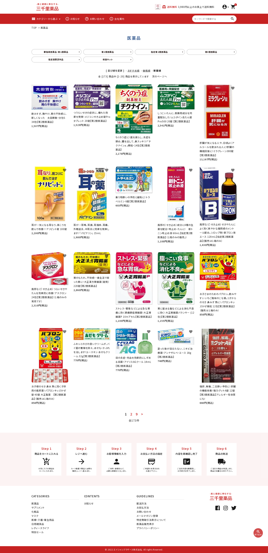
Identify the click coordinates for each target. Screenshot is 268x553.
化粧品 (35, 511)
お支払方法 (143, 507)
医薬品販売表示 (145, 524)
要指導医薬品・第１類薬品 (56, 51)
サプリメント (37, 507)
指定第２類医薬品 (159, 51)
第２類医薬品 (108, 51)
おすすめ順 (134, 70)
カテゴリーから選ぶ (44, 19)
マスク (34, 515)
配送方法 (142, 503)
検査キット (108, 59)
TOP (34, 27)
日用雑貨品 (37, 524)
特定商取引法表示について (151, 520)
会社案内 (116, 19)
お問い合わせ (94, 19)
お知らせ (72, 19)
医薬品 (44, 27)
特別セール (37, 532)
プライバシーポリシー (148, 528)
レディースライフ (40, 528)
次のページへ (159, 76)
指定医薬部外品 (56, 59)
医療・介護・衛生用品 (42, 520)
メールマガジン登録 (147, 515)
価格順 (146, 70)
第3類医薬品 (211, 51)
